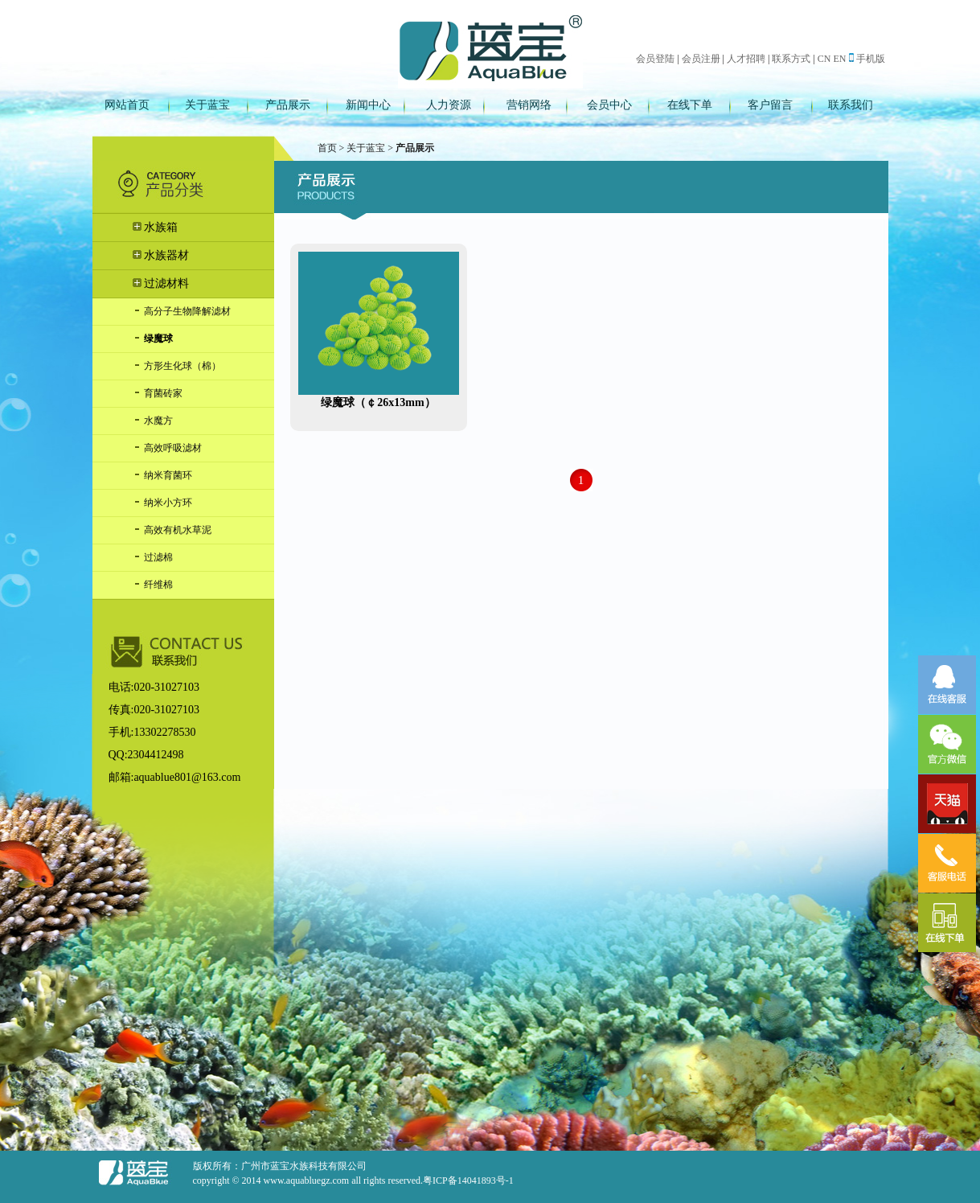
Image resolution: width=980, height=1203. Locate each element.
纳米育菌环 (162, 475)
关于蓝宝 (207, 104)
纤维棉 (153, 584)
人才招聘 (746, 58)
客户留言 (770, 104)
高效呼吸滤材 (167, 448)
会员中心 (609, 104)
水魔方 (153, 420)
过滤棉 (153, 557)
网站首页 (127, 104)
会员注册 (701, 58)
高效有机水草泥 (172, 530)
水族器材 (161, 255)
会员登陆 (655, 58)
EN (840, 58)
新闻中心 (368, 104)
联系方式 (791, 58)
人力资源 (448, 104)
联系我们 (850, 104)
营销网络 (529, 104)
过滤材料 (161, 283)
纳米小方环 (162, 502)
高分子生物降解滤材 (182, 311)
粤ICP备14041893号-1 (468, 1180)
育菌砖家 (157, 393)
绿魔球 (153, 338)
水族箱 (155, 227)
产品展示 (287, 104)
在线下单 (689, 104)
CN (824, 58)
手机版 (867, 58)
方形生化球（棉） (177, 366)
